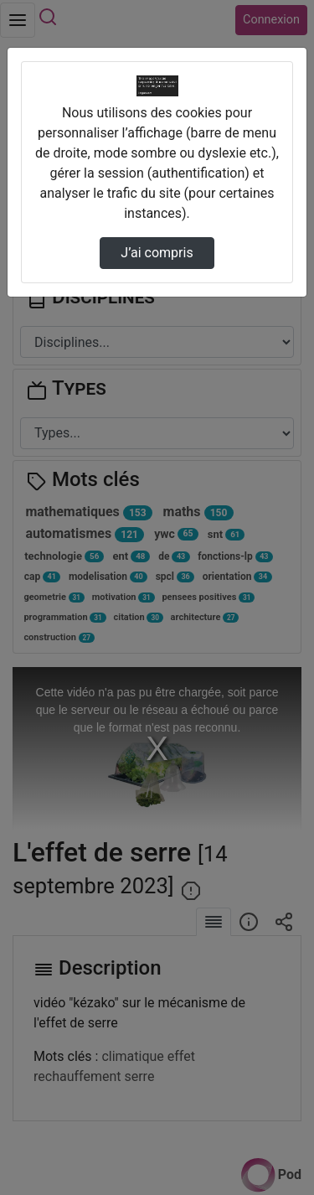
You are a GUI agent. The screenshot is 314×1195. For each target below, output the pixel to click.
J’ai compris (157, 253)
